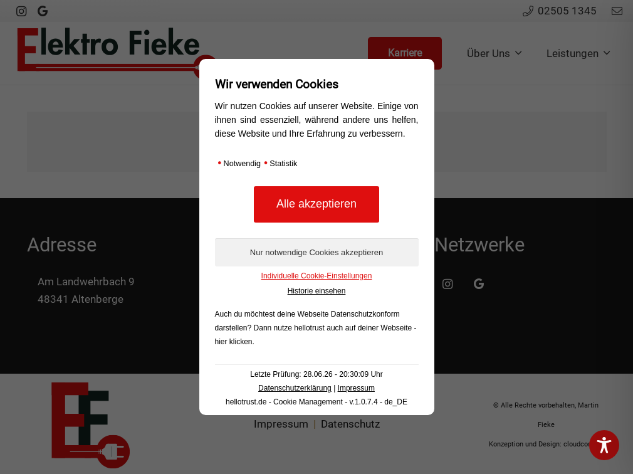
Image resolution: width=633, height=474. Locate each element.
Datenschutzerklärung (295, 388)
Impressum (356, 388)
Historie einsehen (317, 291)
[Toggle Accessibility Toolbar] (604, 445)
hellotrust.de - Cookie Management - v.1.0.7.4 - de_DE (316, 402)
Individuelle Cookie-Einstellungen (316, 275)
